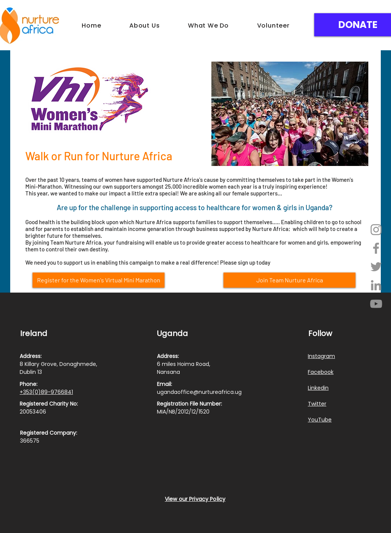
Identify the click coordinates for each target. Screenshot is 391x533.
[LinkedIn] (376, 285)
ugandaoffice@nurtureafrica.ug (199, 392)
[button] (144, 25)
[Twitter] (376, 266)
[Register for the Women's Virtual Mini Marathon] (98, 280)
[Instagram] (376, 229)
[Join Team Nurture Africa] (289, 280)
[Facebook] (376, 248)
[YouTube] (376, 303)
